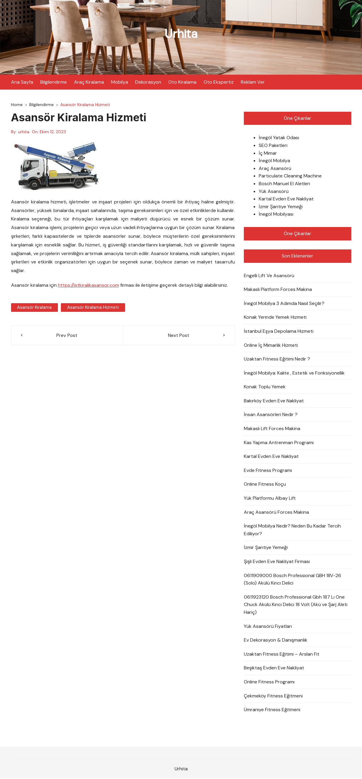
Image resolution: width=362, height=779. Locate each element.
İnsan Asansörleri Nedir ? (271, 415)
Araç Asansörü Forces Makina (276, 512)
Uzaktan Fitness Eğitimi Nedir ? (277, 359)
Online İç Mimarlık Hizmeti (271, 345)
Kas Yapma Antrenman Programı (279, 443)
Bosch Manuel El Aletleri (284, 184)
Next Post (179, 335)
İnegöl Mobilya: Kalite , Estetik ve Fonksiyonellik (294, 373)
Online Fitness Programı (269, 682)
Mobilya (119, 82)
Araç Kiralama (89, 82)
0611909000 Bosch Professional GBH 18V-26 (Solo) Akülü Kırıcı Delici (292, 580)
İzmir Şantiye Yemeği (281, 207)
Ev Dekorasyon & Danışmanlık (275, 640)
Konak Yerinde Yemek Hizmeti (275, 318)
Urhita (181, 33)
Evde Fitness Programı (268, 470)
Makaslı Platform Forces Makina (278, 290)
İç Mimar (268, 153)
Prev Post (66, 335)
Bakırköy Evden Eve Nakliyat (274, 401)
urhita (23, 132)
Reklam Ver (253, 82)
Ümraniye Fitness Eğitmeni (272, 710)
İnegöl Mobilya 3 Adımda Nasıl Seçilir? (284, 303)
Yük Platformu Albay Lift (270, 499)
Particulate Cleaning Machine (290, 176)
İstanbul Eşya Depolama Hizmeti (278, 331)
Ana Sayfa (22, 82)
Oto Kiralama (182, 82)
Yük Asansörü (274, 191)
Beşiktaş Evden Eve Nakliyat (274, 668)
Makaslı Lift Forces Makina (272, 429)
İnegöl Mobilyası (276, 214)
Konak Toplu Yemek (265, 387)
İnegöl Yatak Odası (279, 138)
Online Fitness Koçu (265, 484)
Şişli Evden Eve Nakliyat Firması (277, 562)
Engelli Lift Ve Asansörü (269, 276)
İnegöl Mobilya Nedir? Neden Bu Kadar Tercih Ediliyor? (292, 530)
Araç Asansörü (275, 168)
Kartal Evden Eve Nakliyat (286, 199)
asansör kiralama (34, 308)
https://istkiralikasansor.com (88, 286)
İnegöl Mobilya (274, 161)
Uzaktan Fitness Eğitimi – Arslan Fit (281, 654)
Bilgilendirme (53, 82)
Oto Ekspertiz (219, 82)
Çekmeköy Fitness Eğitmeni (273, 696)
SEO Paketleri (273, 146)
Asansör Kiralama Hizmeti (92, 308)
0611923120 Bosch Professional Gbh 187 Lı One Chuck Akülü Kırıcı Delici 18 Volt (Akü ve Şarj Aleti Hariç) (295, 605)
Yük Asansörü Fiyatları (268, 626)
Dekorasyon (148, 82)
